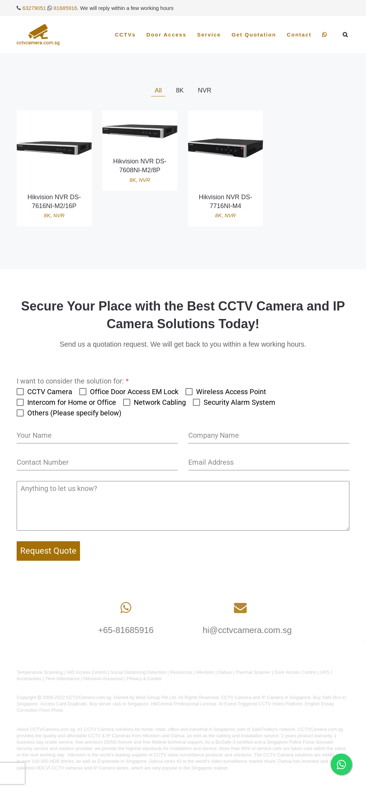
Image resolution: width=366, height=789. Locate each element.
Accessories (29, 678)
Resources (181, 672)
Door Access (167, 35)
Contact (299, 35)
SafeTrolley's (265, 729)
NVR (59, 215)
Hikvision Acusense (103, 678)
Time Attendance (62, 678)
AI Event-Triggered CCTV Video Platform (260, 703)
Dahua (224, 672)
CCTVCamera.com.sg (52, 729)
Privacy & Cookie (144, 678)
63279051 (34, 8)
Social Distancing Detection (138, 672)
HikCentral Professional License (183, 703)
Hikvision (205, 672)
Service (209, 35)
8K (47, 215)
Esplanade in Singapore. (123, 761)
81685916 (65, 8)
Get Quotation (253, 35)
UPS (325, 672)
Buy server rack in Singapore (118, 703)
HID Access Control (87, 672)
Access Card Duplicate (63, 703)
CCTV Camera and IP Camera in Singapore (265, 697)
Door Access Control (295, 672)
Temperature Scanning (40, 672)
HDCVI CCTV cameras (59, 768)
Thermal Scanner (253, 672)
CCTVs (125, 35)
